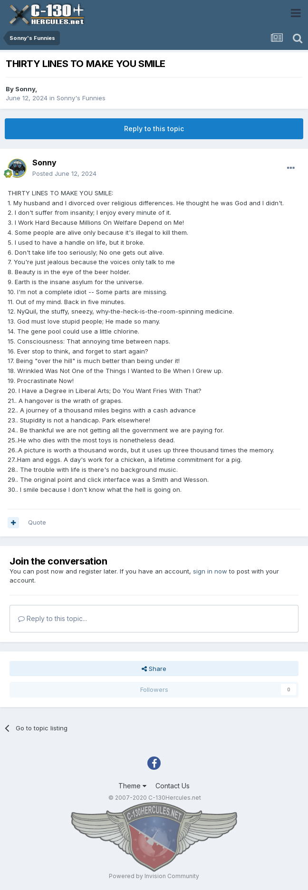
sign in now (210, 571)
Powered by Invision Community (154, 876)
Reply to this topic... (52, 618)
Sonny (25, 89)
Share (154, 668)
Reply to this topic (154, 128)
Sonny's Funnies (81, 98)
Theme (132, 786)
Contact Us (172, 786)
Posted (64, 173)
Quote (37, 522)
